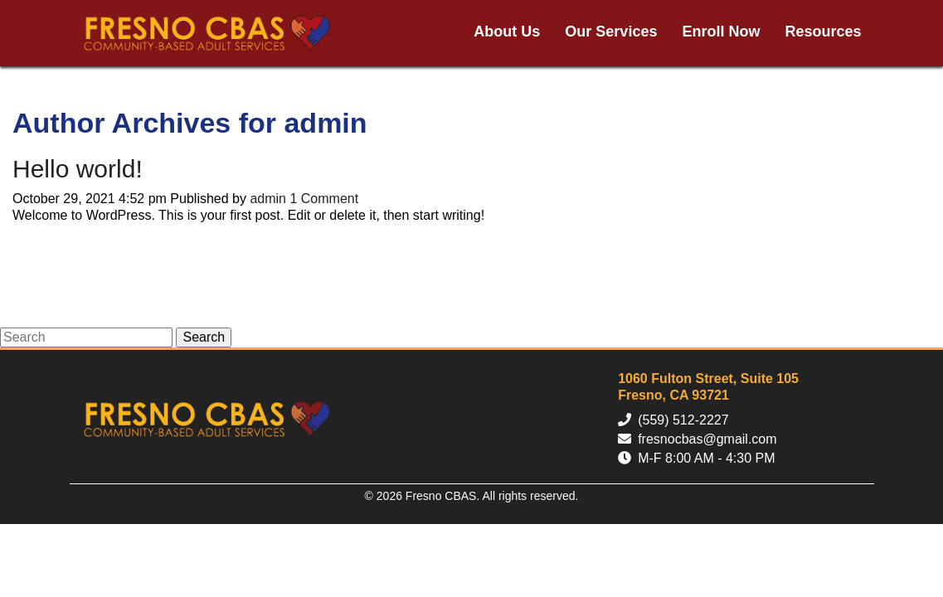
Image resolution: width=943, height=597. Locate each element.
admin (268, 199)
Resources (823, 31)
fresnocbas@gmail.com (707, 439)
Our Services (611, 31)
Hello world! (77, 168)
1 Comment (323, 199)
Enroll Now (721, 31)
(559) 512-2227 (683, 420)
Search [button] (203, 337)
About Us (507, 31)
